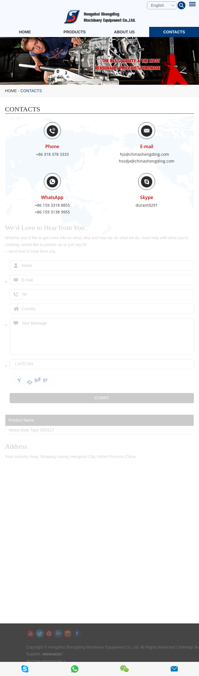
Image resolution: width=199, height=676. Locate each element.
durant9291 (147, 205)
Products (74, 32)
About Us (124, 32)
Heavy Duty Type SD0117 (31, 430)
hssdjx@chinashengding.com (146, 161)
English (157, 5)
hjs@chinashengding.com (144, 154)
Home (25, 32)
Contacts (174, 32)
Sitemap (191, 647)
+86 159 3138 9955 (52, 212)
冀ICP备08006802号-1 (52, 661)
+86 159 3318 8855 (52, 205)
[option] (99, 61)
